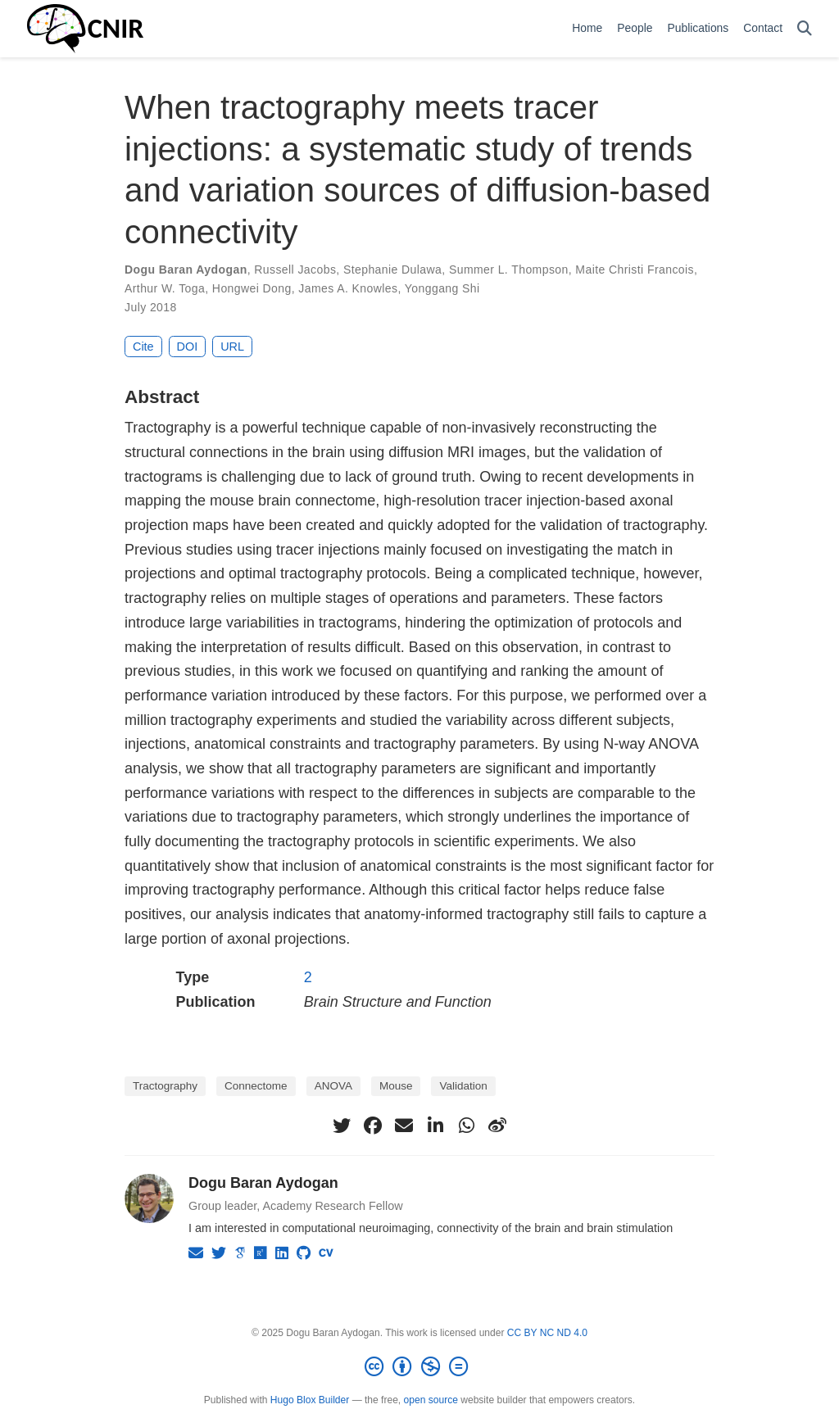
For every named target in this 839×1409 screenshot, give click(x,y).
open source (431, 1400)
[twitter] (341, 1125)
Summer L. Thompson (509, 269)
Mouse (396, 1086)
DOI (187, 346)
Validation (463, 1086)
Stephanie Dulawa (392, 269)
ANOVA (333, 1086)
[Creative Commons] (419, 1367)
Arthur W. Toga (165, 288)
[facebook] (373, 1125)
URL (232, 346)
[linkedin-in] (435, 1125)
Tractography (165, 1086)
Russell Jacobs (295, 269)
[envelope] (404, 1125)
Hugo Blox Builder (309, 1400)
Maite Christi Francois (634, 269)
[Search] (804, 29)
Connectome (256, 1086)
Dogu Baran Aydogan (186, 269)
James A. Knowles (347, 288)
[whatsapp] (466, 1125)
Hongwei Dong (252, 288)
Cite (143, 346)
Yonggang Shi (442, 288)
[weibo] (497, 1125)
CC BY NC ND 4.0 (547, 1333)
